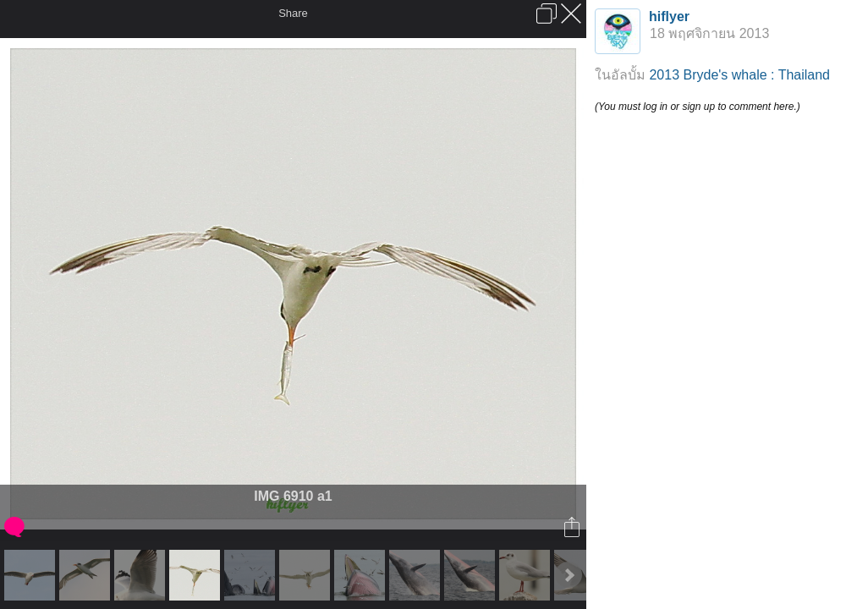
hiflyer (669, 16)
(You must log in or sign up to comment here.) (697, 106)
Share (293, 13)
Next (568, 575)
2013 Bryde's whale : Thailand (739, 75)
